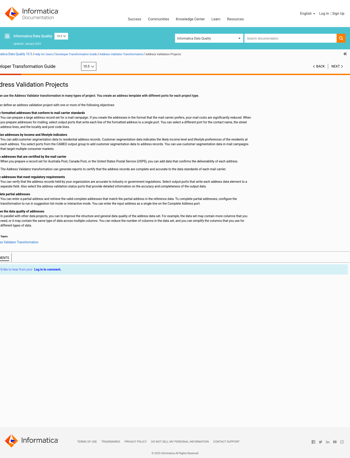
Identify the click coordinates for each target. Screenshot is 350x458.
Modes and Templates (30, 110)
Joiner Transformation (22, 279)
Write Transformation (22, 420)
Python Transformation (23, 340)
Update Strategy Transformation (29, 392)
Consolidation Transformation (28, 227)
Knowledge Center (190, 19)
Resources (235, 19)
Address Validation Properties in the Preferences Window (46, 157)
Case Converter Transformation (29, 213)
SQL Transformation (21, 378)
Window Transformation (24, 415)
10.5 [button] (61, 36)
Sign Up (338, 13)
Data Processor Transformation (29, 237)
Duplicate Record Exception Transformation (37, 246)
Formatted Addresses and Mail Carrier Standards (48, 138)
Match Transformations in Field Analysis (35, 317)
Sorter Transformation (22, 373)
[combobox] (290, 38)
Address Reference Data (31, 105)
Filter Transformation (22, 256)
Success (134, 19)
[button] (308, 13)
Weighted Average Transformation (31, 410)
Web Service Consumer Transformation (34, 396)
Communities (158, 19)
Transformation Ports (22, 87)
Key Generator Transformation (28, 284)
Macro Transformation (22, 307)
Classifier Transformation (24, 218)
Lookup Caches (18, 298)
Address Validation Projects (33, 134)
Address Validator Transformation (30, 96)
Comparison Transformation (26, 223)
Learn (215, 19)
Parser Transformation (23, 335)
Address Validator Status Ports (35, 148)
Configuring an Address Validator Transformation (48, 171)
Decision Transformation (24, 242)
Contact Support (226, 441)
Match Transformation (22, 312)
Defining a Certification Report (35, 190)
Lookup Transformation (23, 293)
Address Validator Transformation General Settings (49, 152)
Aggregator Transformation (26, 199)
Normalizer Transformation (26, 326)
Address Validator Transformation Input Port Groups (50, 120)
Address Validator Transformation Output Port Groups (51, 124)
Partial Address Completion (33, 143)
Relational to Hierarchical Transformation (35, 354)
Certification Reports (28, 166)
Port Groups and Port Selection (36, 115)
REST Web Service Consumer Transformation (38, 359)
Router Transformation (23, 364)
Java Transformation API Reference (31, 270)
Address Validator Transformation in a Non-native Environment (46, 195)
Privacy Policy (136, 441)
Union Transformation (22, 387)
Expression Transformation (26, 251)
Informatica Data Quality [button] (194, 38)
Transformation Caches (23, 91)
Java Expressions (19, 274)
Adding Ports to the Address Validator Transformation (51, 176)
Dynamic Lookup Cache (23, 303)
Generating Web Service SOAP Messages (35, 406)
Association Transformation (26, 204)
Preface (12, 77)
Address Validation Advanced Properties (42, 162)
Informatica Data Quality (32, 36)
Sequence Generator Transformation (32, 368)
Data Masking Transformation (28, 232)
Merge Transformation (22, 331)
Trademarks (110, 441)
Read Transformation (22, 349)
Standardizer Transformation (27, 382)
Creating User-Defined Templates (37, 181)
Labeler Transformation (23, 288)
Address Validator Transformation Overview (44, 101)
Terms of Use (87, 441)
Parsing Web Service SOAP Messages (33, 401)
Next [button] (335, 66)
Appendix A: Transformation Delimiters (34, 424)
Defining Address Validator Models (38, 185)
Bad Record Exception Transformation (33, 209)
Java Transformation (21, 265)
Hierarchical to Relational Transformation (35, 260)
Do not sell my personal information (180, 441)
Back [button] (320, 66)
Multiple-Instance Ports (30, 129)
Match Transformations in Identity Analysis (37, 321)
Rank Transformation (21, 345)
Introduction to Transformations (29, 82)
